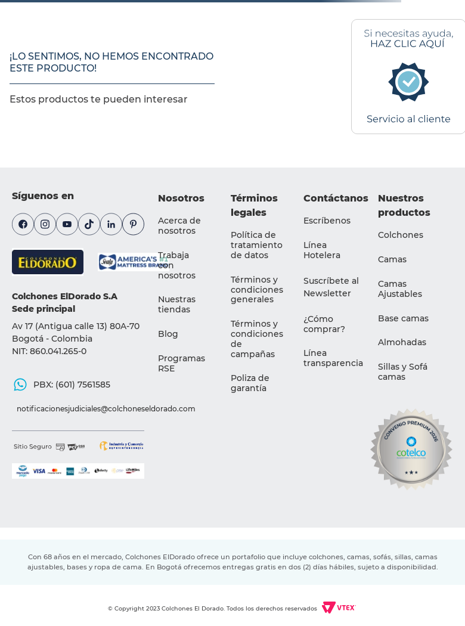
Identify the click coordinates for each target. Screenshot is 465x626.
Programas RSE (181, 363)
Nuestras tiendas (177, 304)
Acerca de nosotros (179, 225)
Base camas (403, 318)
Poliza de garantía (250, 383)
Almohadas (402, 342)
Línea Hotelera (321, 250)
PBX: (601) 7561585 (71, 384)
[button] (332, 287)
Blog (168, 334)
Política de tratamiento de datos (257, 245)
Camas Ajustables (400, 288)
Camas (392, 259)
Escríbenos (327, 220)
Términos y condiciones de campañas (257, 338)
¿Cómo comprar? (324, 324)
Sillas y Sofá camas (402, 371)
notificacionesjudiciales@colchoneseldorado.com (83, 408)
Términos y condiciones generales (257, 289)
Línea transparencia (333, 358)
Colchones (400, 235)
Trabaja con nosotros (177, 265)
